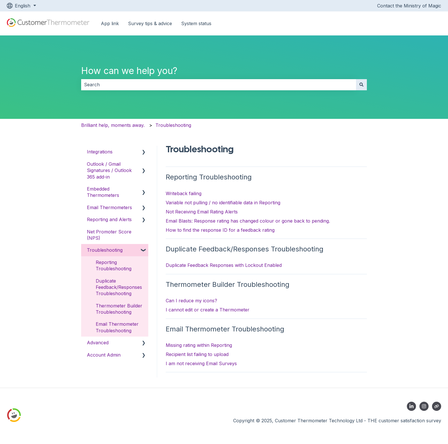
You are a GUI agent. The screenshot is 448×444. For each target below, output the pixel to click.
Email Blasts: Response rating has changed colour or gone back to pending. (248, 221)
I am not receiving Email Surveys (201, 363)
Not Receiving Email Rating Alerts (202, 212)
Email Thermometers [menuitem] (109, 207)
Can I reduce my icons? (191, 300)
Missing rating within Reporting (199, 345)
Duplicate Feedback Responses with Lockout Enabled (224, 265)
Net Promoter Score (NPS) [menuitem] (109, 235)
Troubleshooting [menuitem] (105, 250)
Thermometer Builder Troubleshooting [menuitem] (119, 309)
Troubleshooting (173, 125)
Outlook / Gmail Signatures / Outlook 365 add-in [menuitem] (109, 170)
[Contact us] (436, 406)
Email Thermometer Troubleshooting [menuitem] (117, 327)
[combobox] (218, 84)
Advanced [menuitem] (98, 342)
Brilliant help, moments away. (113, 125)
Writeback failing (183, 193)
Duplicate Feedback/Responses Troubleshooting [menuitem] (119, 287)
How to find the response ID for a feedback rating (220, 230)
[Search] (361, 84)
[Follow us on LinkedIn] (411, 406)
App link (110, 23)
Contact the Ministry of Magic (409, 6)
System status (196, 23)
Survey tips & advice (150, 23)
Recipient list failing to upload (197, 354)
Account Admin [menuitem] (104, 355)
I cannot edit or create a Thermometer (207, 310)
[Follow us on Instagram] (424, 406)
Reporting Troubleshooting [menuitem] (113, 265)
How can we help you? (129, 70)
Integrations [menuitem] (100, 152)
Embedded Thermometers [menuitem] (103, 192)
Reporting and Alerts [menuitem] (109, 219)
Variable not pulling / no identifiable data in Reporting (223, 202)
